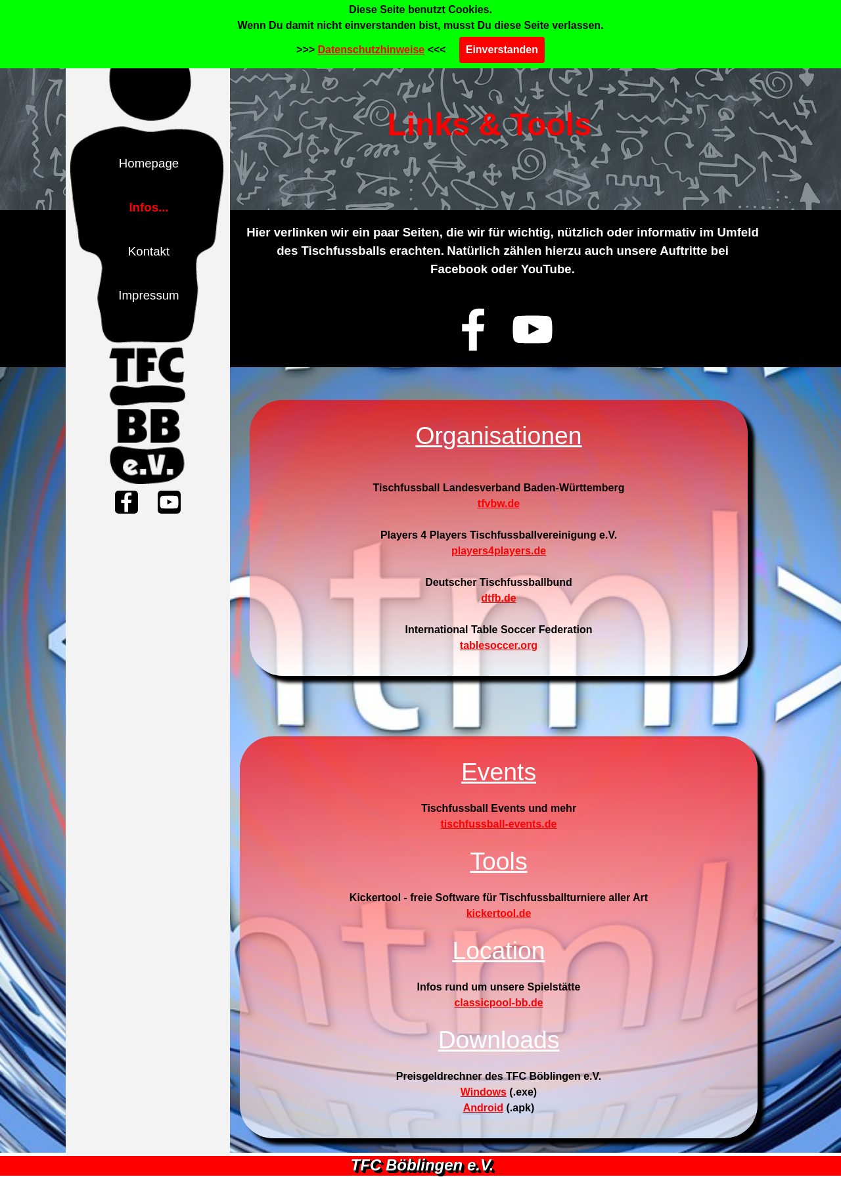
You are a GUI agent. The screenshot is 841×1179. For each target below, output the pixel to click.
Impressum (148, 295)
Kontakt (149, 251)
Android (483, 1107)
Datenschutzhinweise (371, 49)
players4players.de (498, 550)
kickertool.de (499, 913)
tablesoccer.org (498, 645)
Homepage (149, 163)
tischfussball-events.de (499, 824)
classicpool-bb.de (498, 1002)
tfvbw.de (499, 503)
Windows (484, 1092)
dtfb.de (498, 598)
